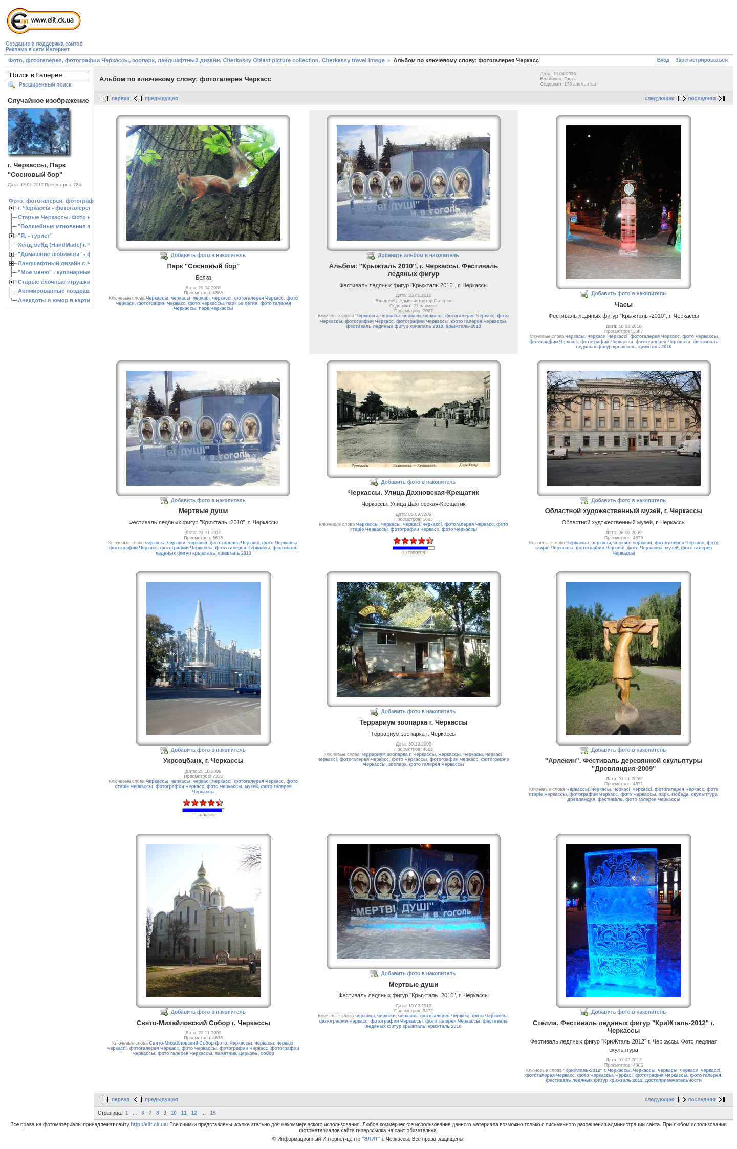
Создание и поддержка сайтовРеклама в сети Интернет (44, 46)
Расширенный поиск (45, 85)
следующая (660, 98)
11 (184, 1113)
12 (194, 1113)
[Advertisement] (271, 29)
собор (267, 1053)
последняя (702, 98)
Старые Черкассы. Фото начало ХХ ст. (71, 217)
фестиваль (610, 799)
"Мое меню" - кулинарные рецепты (67, 272)
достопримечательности (673, 1080)
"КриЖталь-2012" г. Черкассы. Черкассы (609, 1070)
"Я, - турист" (35, 235)
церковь (248, 1053)
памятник (225, 1053)
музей (671, 547)
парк (664, 794)
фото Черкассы (206, 303)
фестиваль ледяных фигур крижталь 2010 (394, 326)
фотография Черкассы (661, 1075)
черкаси (411, 315)
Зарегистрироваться (701, 60)
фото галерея (705, 1075)
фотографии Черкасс (161, 303)
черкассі (222, 298)
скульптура (704, 794)
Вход (663, 60)
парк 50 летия (241, 303)
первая (120, 98)
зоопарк (397, 764)
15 (213, 1113)
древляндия (581, 799)
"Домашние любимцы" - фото (59, 254)
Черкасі (624, 1075)
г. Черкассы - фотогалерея (55, 208)
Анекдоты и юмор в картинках (60, 300)
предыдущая (161, 98)
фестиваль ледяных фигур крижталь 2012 (594, 1080)
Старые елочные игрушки (54, 282)
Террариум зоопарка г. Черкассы (398, 754)
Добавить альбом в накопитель (418, 255)
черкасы (180, 298)
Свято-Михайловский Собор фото (188, 1043)
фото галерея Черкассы (478, 321)
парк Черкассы (216, 308)
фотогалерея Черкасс (259, 298)
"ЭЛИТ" (371, 1139)
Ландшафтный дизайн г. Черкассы (66, 263)
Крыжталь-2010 (463, 326)
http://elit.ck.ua (149, 1124)
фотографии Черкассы (422, 321)
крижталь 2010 (654, 346)
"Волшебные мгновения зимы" (61, 226)
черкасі (201, 298)
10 (174, 1113)
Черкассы (157, 298)
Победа (679, 794)
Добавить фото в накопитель (208, 255)
